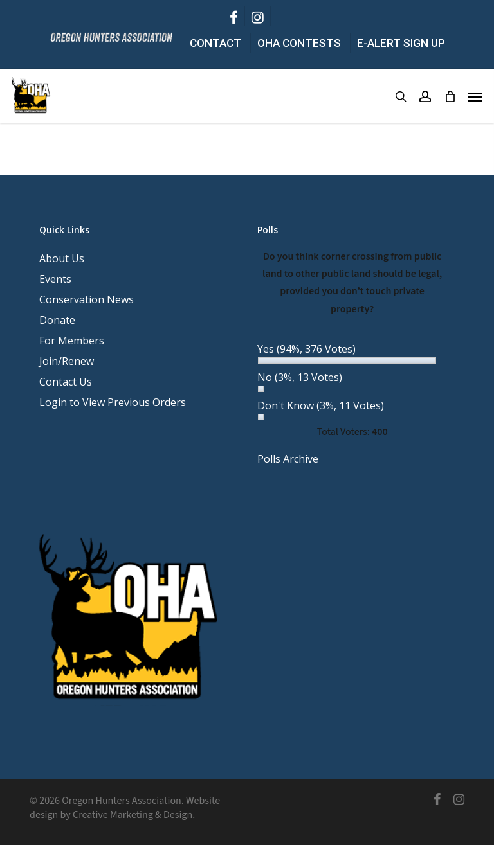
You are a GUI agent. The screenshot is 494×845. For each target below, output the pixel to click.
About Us (61, 258)
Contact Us (65, 382)
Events (55, 279)
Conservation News (86, 299)
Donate (57, 320)
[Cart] (449, 96)
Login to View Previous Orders (112, 402)
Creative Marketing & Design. (134, 815)
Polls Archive (287, 459)
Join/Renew (66, 361)
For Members (71, 341)
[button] (475, 96)
